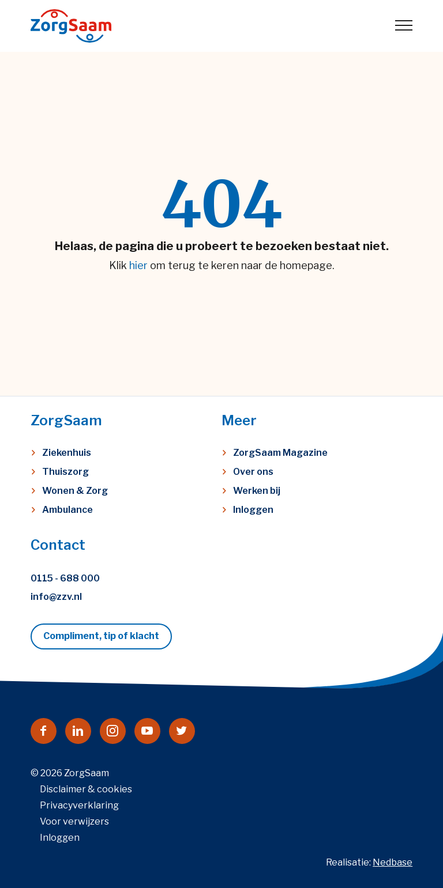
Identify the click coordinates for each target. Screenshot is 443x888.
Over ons (253, 471)
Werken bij (256, 490)
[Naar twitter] (182, 731)
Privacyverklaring (79, 805)
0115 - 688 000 (65, 578)
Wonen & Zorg (75, 490)
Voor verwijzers (74, 821)
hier (138, 265)
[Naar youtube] (147, 731)
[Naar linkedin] (78, 731)
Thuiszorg (65, 471)
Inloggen (253, 509)
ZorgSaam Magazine (280, 452)
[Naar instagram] (113, 731)
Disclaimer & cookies (86, 789)
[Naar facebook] (44, 731)
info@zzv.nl (56, 596)
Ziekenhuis (66, 452)
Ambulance (67, 509)
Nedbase (392, 862)
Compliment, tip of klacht (101, 635)
